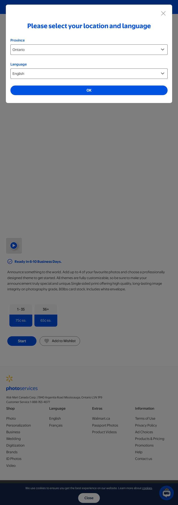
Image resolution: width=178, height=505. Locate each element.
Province (17, 40)
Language (18, 64)
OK (89, 90)
